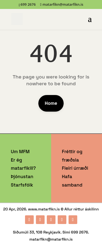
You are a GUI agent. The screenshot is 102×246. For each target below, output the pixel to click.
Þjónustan (22, 176)
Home (51, 103)
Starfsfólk (22, 185)
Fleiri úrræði (75, 168)
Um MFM (20, 151)
